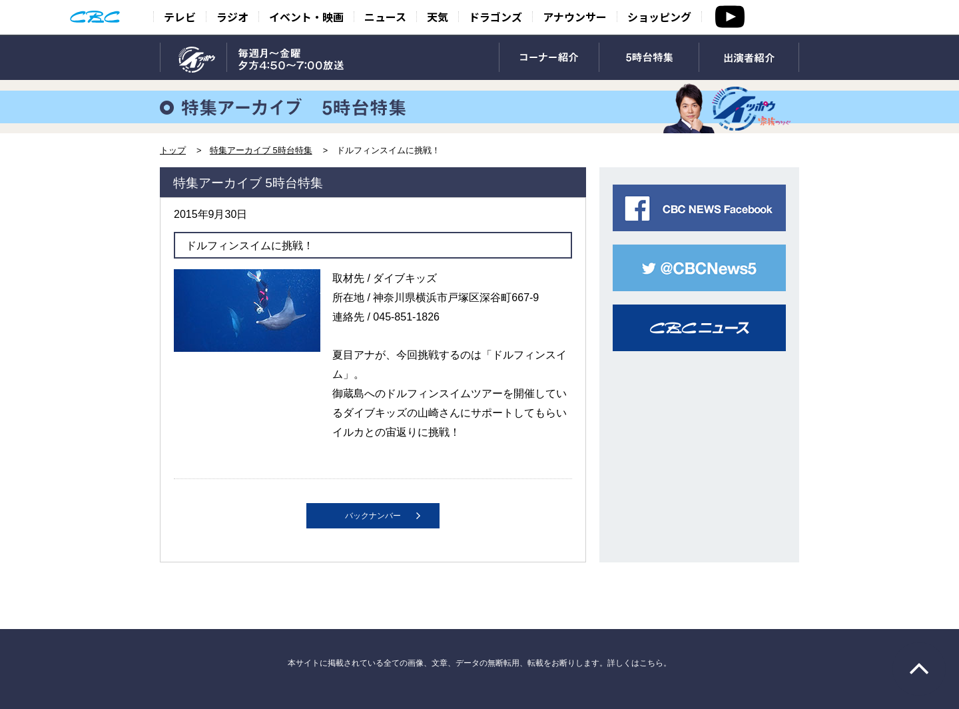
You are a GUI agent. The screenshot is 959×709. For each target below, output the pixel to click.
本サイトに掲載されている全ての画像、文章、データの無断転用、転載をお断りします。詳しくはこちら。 (479, 663)
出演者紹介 (749, 58)
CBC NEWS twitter (699, 268)
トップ (173, 150)
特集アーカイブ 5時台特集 (261, 150)
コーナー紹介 (549, 58)
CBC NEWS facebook (699, 208)
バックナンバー (373, 516)
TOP (193, 58)
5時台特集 (649, 58)
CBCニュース (699, 328)
